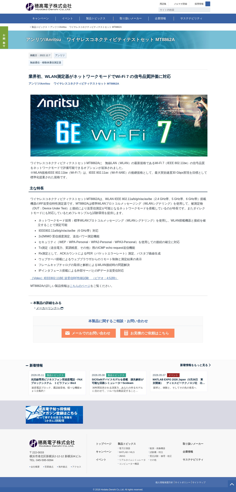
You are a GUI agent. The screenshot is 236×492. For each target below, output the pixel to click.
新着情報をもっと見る (194, 365)
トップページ (27, 27)
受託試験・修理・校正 (161, 456)
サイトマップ (199, 482)
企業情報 (160, 18)
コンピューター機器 (129, 464)
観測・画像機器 (157, 448)
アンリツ (60, 55)
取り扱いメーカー (131, 18)
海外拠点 (62, 466)
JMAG (122, 456)
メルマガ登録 (180, 4)
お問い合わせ (4, 39)
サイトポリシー (182, 482)
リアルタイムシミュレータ (132, 460)
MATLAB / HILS (127, 452)
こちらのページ (80, 285)
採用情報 (199, 4)
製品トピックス (95, 18)
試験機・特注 (156, 452)
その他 (153, 460)
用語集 (163, 4)
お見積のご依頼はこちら (149, 333)
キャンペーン (40, 18)
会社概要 (35, 466)
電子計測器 (124, 448)
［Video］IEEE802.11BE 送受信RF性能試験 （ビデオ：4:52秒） (74, 278)
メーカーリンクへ (48, 308)
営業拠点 (49, 466)
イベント (67, 18)
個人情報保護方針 (164, 482)
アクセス (76, 466)
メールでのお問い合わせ (91, 333)
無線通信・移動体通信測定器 (45, 62)
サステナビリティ (191, 18)
